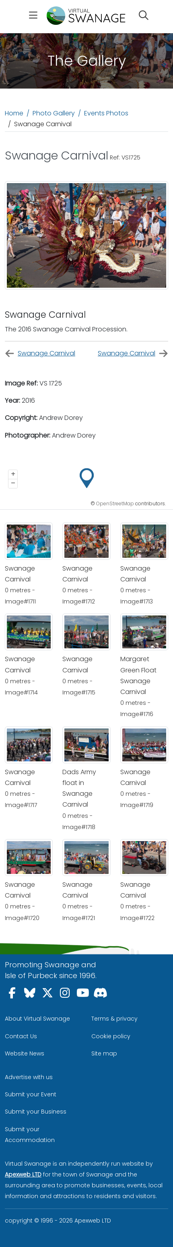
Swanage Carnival (40, 354)
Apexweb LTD (23, 1174)
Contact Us (21, 1036)
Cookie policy (110, 1036)
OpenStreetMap (115, 503)
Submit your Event (30, 1094)
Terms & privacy (114, 1019)
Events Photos (106, 113)
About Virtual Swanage (37, 1019)
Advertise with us (29, 1077)
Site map (104, 1053)
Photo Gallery (54, 113)
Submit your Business (35, 1112)
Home (14, 113)
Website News (24, 1053)
